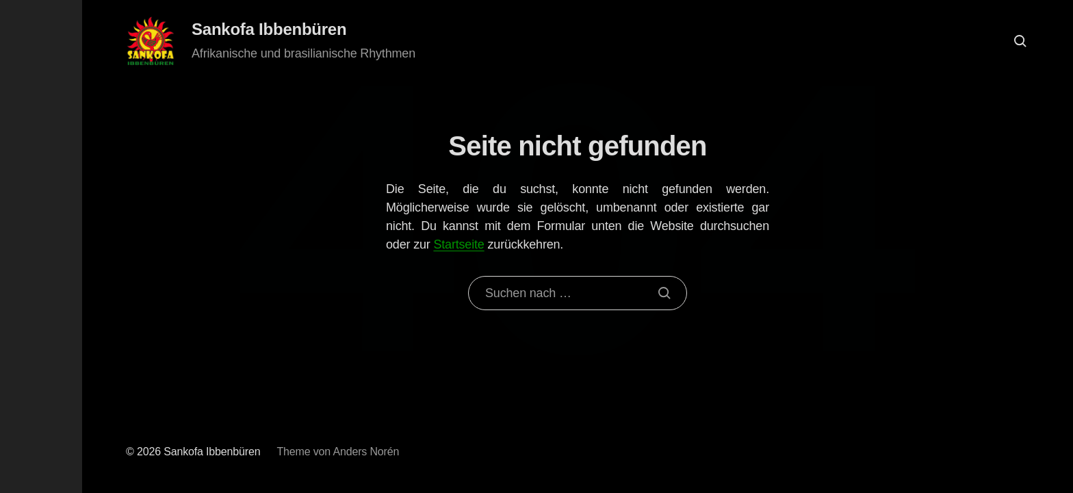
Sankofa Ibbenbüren (269, 29)
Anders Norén (366, 451)
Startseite (458, 244)
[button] (41, 246)
